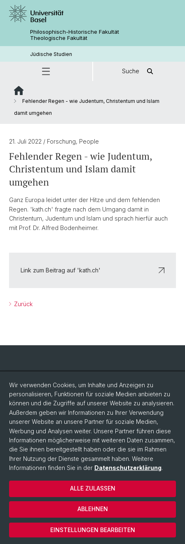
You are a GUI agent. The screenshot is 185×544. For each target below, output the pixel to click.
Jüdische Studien (51, 54)
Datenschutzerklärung (128, 467)
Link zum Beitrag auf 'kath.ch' (92, 270)
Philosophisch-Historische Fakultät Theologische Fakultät (74, 35)
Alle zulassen (92, 488)
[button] (46, 71)
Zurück (22, 303)
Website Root (18, 90)
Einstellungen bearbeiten (92, 529)
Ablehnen (92, 508)
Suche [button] (139, 71)
